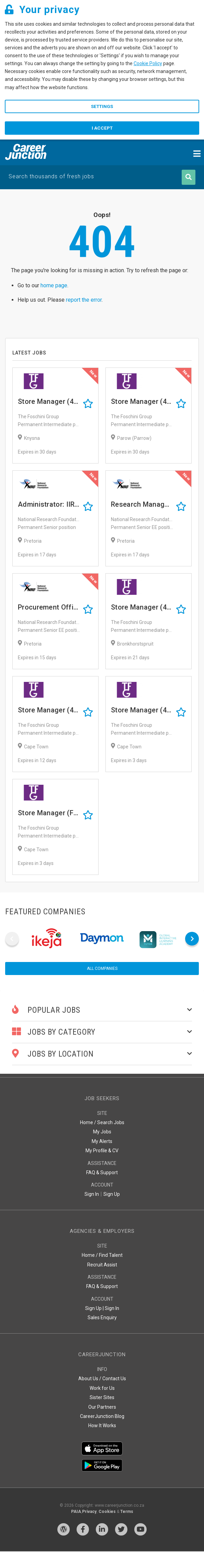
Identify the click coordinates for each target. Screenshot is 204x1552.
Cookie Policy (148, 63)
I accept (102, 128)
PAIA (76, 1512)
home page (54, 286)
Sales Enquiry (102, 1318)
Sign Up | (94, 1309)
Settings (102, 106)
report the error (84, 300)
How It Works (102, 1426)
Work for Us (102, 1389)
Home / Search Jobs (102, 1123)
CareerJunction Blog (102, 1417)
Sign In (91, 1195)
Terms (126, 1512)
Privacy (89, 1512)
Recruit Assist (102, 1265)
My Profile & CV (102, 1151)
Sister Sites (102, 1398)
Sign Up (111, 1195)
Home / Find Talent (102, 1256)
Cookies (107, 1512)
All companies (102, 969)
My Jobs (102, 1132)
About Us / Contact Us (102, 1379)
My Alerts (102, 1142)
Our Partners (102, 1407)
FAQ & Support (102, 1173)
